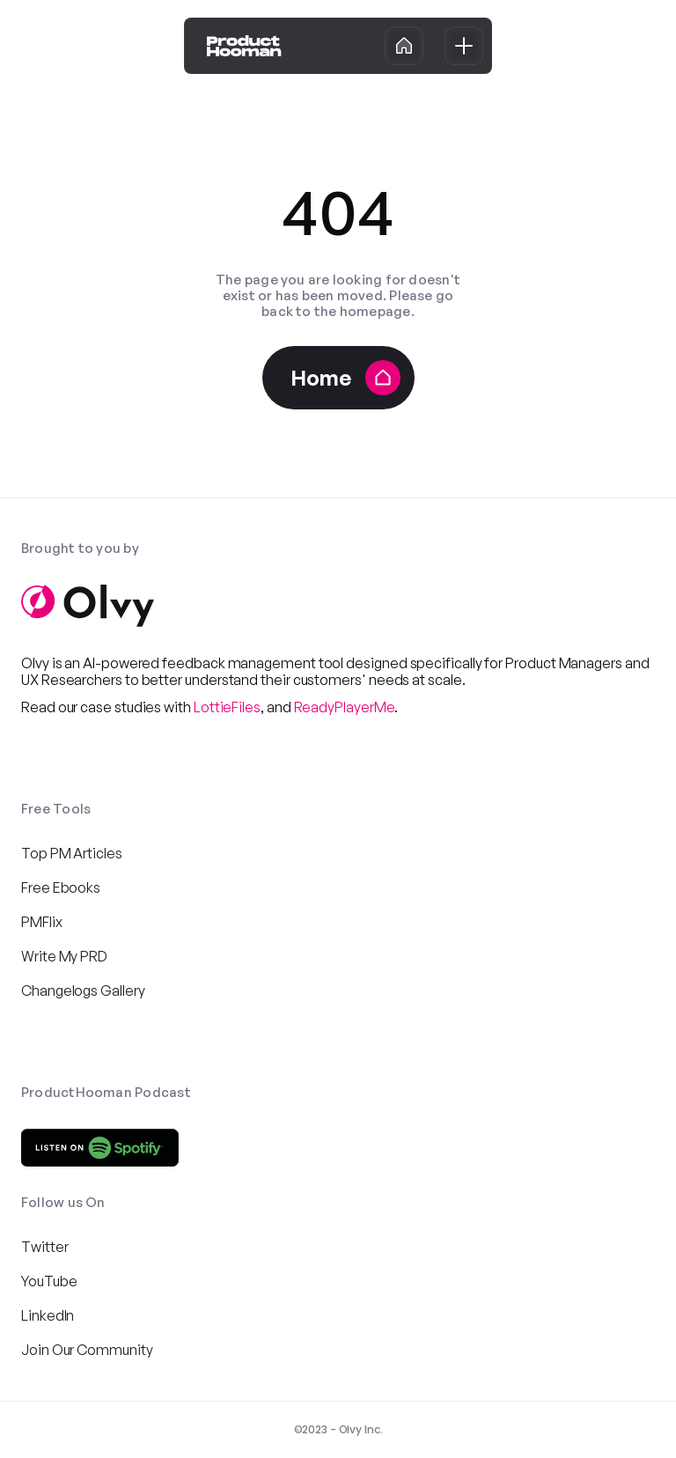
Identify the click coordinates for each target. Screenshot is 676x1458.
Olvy (35, 663)
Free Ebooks (60, 887)
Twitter (44, 1247)
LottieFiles (227, 707)
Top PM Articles (71, 853)
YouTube (49, 1281)
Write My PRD (64, 956)
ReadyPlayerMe (344, 707)
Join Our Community (87, 1350)
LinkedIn (47, 1315)
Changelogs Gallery (83, 990)
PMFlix (41, 922)
